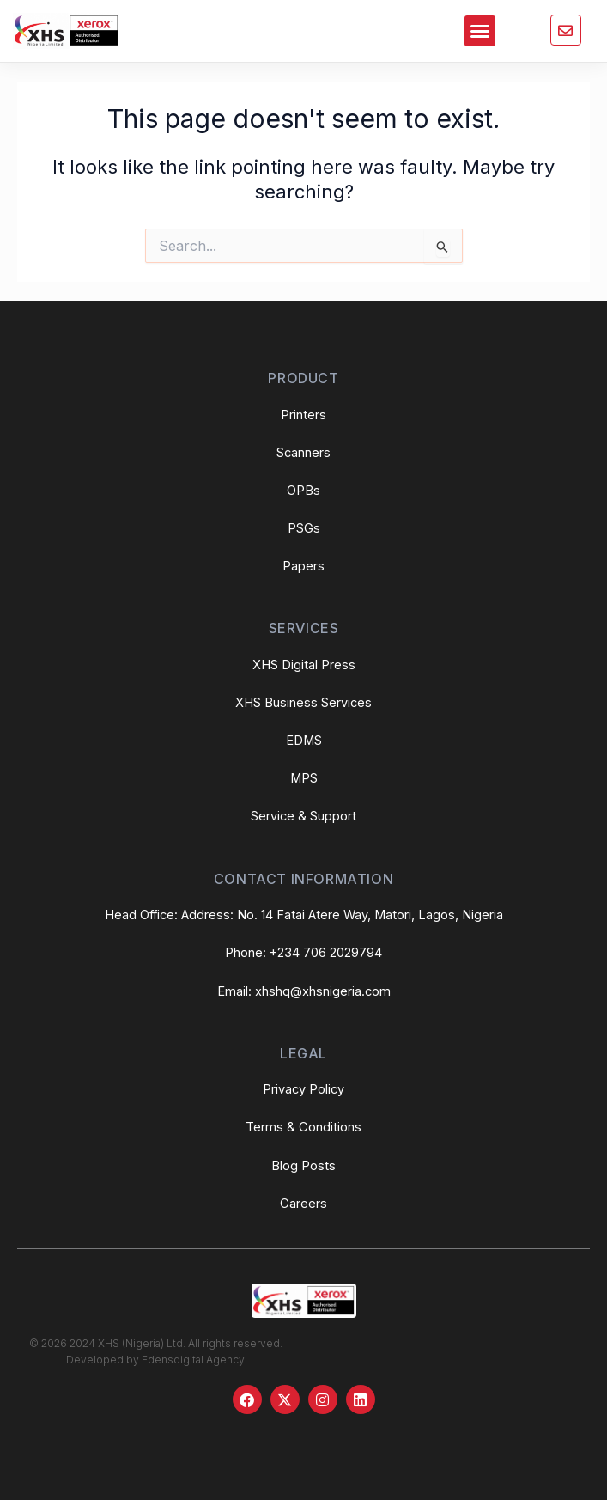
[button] (479, 30)
